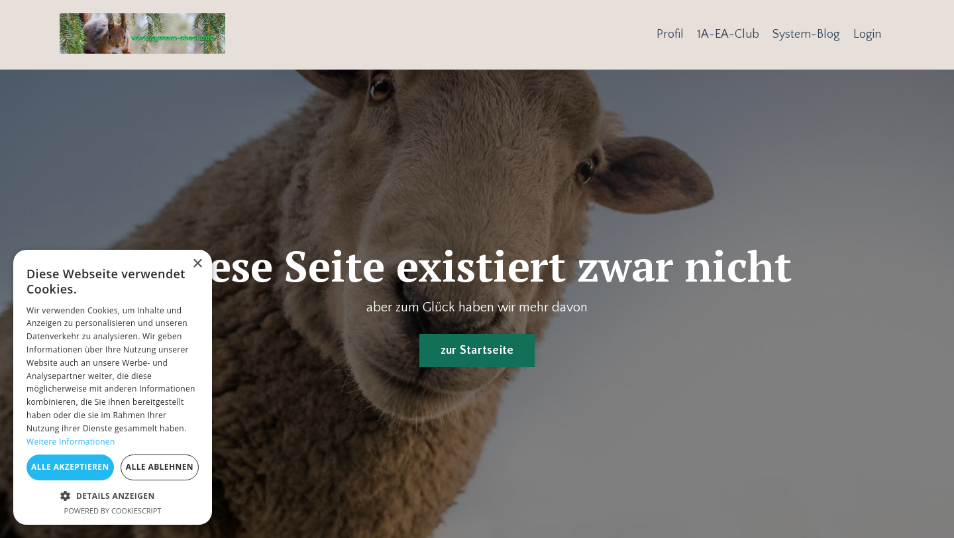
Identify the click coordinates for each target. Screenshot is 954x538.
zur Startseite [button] (477, 350)
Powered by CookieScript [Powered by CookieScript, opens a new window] (113, 510)
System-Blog (806, 34)
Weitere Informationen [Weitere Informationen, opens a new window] (70, 441)
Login (867, 34)
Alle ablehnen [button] (159, 466)
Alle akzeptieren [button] (70, 466)
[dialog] (112, 387)
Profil (670, 34)
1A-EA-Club (728, 34)
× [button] (197, 264)
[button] (112, 495)
